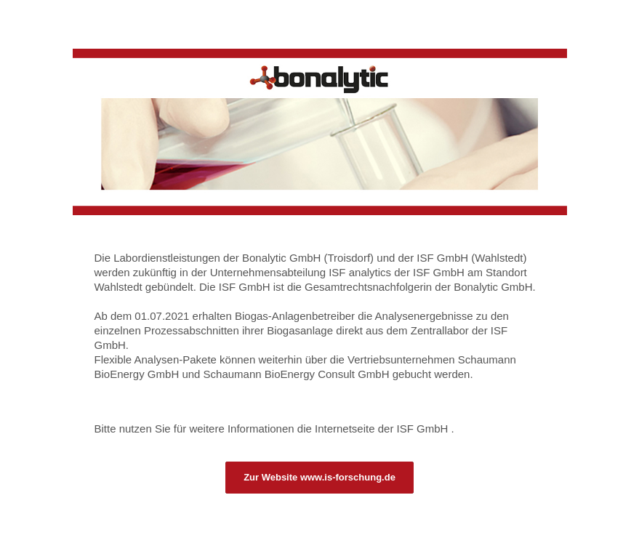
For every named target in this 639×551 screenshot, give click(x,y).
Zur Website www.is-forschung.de (319, 477)
